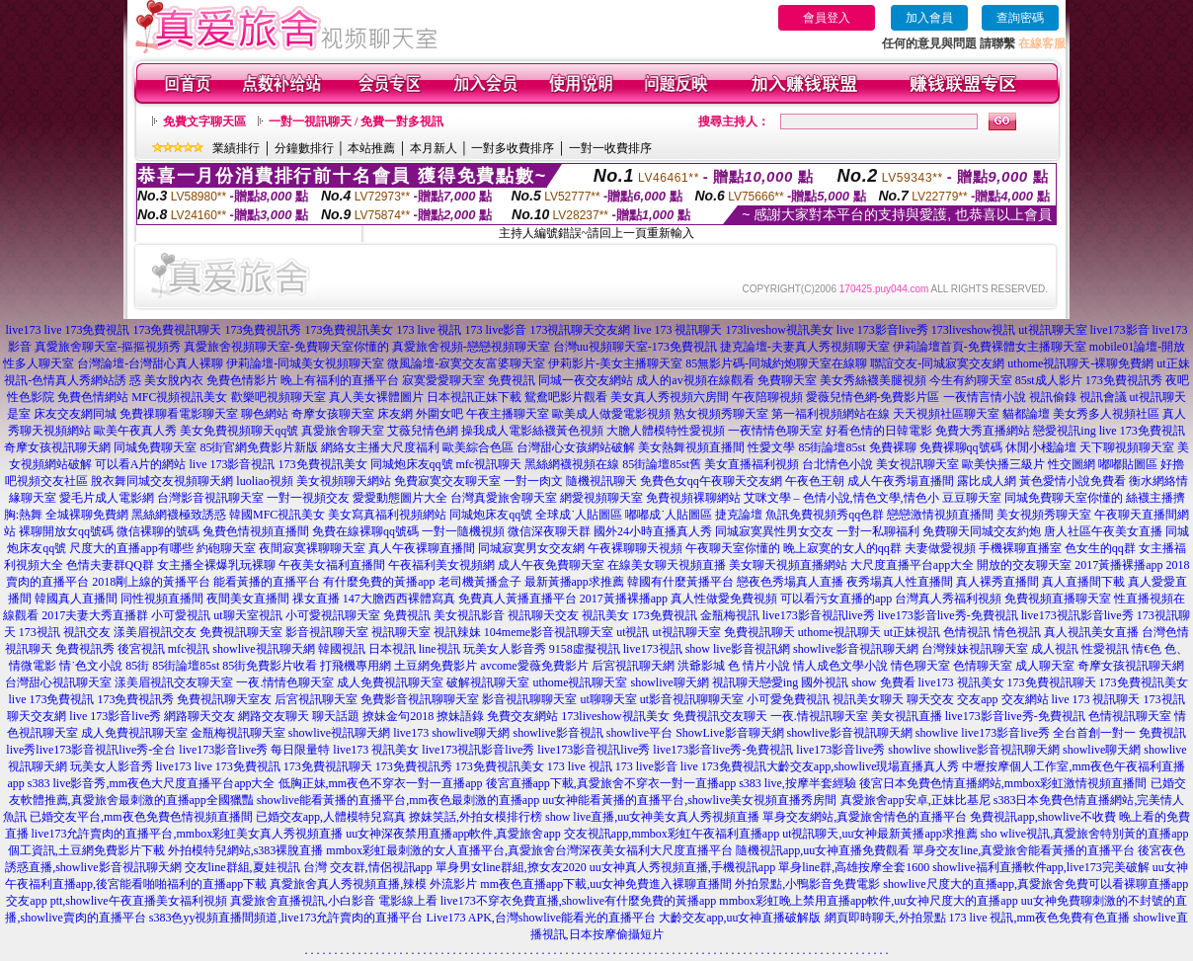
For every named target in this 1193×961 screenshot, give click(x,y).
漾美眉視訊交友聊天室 (174, 682)
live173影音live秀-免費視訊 (948, 615)
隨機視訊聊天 (601, 481)
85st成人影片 (1048, 380)
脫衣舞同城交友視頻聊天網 (162, 481)
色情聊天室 (982, 666)
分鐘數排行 (304, 148)
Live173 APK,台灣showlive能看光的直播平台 (542, 917)
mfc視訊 (189, 649)
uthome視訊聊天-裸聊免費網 (1080, 363)
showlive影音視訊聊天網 (855, 649)
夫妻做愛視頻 (940, 548)
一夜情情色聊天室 (775, 431)
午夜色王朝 (814, 481)
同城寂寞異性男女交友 (774, 531)
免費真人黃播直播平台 (517, 598)
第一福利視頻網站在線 (830, 414)
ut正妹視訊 (912, 632)
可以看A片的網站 (141, 464)
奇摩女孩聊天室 (332, 414)
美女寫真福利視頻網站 (387, 514)
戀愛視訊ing (1064, 431)
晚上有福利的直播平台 (339, 380)
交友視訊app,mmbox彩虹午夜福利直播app (671, 834)
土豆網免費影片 (435, 666)
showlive (936, 733)
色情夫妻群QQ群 (110, 565)
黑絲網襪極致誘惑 (178, 514)
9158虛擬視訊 (584, 649)
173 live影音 (495, 330)
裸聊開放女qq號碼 (66, 531)
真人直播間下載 (1083, 582)
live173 (22, 330)
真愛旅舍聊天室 (342, 431)
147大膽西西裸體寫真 (399, 598)
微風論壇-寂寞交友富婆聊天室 (466, 363)
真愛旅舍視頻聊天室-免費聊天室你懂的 (286, 347)
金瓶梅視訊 (729, 615)
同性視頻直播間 (161, 598)
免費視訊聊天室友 (224, 699)
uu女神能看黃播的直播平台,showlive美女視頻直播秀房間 (689, 800)
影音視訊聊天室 (326, 632)
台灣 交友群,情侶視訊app (368, 867)
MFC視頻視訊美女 (179, 397)
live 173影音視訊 (233, 464)
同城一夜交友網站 (585, 380)
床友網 (395, 414)
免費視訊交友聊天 (720, 716)
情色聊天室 (920, 666)
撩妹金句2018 (398, 716)
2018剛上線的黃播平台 (151, 582)
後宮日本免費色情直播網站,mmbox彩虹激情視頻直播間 (1003, 783)
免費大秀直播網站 (982, 431)
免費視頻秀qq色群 (836, 514)
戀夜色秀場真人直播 (790, 582)
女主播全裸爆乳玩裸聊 (216, 565)
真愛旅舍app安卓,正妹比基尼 (915, 800)
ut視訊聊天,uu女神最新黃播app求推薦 (880, 834)
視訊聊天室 (401, 632)
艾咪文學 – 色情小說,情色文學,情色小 (841, 498)
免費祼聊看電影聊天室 (178, 414)
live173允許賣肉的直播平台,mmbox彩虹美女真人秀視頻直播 (188, 834)
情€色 (1146, 649)
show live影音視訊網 (737, 649)
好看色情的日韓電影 (879, 431)
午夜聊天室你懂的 (732, 548)
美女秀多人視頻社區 (1106, 414)
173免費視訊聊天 (176, 330)
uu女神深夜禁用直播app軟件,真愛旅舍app (453, 834)
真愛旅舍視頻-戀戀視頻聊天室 (471, 347)
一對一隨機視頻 (463, 531)
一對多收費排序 (512, 148)
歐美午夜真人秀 (135, 431)
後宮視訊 (141, 649)
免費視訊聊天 (759, 632)
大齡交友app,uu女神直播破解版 (740, 917)
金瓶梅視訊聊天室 (238, 733)
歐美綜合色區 (478, 447)
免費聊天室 (787, 380)
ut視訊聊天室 (1052, 330)
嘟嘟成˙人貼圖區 (668, 514)
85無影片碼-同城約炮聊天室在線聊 (776, 363)
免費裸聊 (892, 447)
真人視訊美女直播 (1091, 632)
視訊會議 (1103, 397)
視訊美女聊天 (868, 699)
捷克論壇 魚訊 (752, 514)
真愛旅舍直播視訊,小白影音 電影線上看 (333, 901)
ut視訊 (632, 632)
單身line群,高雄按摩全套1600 (853, 867)
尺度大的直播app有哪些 (131, 548)
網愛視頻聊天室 (601, 498)
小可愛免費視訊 (788, 699)
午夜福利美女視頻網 (441, 565)
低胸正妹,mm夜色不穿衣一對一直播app (380, 783)
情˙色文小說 (90, 666)
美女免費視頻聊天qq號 (239, 431)
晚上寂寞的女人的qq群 (842, 548)
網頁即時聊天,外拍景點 (885, 917)
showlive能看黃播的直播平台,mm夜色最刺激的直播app (398, 800)
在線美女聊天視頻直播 (666, 565)
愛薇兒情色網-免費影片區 (873, 397)
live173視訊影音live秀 (1077, 615)
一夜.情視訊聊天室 (819, 716)
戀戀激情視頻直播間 (940, 514)
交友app (977, 699)
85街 (137, 666)
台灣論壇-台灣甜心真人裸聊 (150, 363)
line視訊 (439, 649)
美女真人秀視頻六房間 (669, 397)
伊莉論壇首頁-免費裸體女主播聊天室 (989, 347)
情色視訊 (1017, 632)
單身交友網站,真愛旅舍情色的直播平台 (864, 817)
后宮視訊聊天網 (633, 666)
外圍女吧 (439, 414)
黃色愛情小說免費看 (1072, 481)
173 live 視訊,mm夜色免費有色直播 (1040, 917)
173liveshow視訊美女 (779, 330)
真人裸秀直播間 (997, 582)
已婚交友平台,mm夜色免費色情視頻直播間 (141, 817)
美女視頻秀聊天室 (1043, 514)
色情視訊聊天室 (1129, 716)
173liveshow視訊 (973, 330)
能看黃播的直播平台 (266, 582)
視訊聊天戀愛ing (755, 682)
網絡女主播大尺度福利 (380, 447)
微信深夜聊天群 (549, 531)
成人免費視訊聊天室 (390, 682)
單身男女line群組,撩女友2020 (511, 867)
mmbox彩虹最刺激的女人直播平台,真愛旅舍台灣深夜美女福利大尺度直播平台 (529, 850)
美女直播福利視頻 (751, 464)
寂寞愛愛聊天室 (443, 380)
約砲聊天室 (226, 548)
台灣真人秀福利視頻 (948, 598)
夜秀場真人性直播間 (899, 582)
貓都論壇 (1026, 414)
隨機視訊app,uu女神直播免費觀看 (823, 850)
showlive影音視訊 (557, 733)
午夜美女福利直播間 (331, 565)
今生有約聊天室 (970, 380)
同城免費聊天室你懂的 (1063, 498)
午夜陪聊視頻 (767, 397)
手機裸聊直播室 (1020, 548)
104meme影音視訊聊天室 (548, 632)
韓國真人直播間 (76, 598)
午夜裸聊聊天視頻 (635, 548)
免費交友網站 (522, 716)
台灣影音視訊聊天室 (210, 498)
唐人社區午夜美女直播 (1103, 531)
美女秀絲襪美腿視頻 (873, 380)
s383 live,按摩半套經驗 (797, 783)
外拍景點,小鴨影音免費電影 (807, 884)
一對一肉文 (533, 481)
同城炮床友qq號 (411, 464)
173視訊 (39, 632)
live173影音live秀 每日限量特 (254, 750)
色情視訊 (967, 632)
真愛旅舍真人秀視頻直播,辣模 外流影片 (373, 884)
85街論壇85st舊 (661, 464)
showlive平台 (639, 733)
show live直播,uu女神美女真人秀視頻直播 (652, 817)
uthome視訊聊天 (839, 632)
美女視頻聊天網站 (343, 481)
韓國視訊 (341, 649)
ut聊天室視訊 (247, 615)
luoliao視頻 (264, 481)
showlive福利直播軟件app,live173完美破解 (1041, 867)
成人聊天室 (1044, 666)
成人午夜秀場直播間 (900, 481)
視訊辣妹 (457, 632)
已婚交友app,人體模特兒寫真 (331, 817)
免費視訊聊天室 (240, 632)
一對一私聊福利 (877, 531)
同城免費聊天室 (155, 447)
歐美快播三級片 (1003, 464)
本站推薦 (371, 148)
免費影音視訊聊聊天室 (419, 699)
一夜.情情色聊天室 (285, 682)
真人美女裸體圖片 (376, 397)
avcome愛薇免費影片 (534, 666)
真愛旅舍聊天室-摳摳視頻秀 (108, 347)
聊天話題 (335, 716)
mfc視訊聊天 (489, 464)
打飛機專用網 (355, 666)
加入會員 (929, 18)
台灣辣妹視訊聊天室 (974, 649)
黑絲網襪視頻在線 (571, 464)
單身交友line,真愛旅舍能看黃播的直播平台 (1024, 850)
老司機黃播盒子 (479, 582)
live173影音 (1120, 330)
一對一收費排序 (610, 148)
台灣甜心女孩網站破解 (576, 447)
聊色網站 (264, 414)
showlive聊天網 (669, 682)
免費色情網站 (92, 397)
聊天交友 (930, 699)
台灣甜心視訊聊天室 (58, 682)
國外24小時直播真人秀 (653, 531)
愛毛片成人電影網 (106, 498)
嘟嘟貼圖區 (1127, 464)
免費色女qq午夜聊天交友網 (711, 481)
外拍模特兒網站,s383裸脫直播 (246, 850)
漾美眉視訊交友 (155, 632)
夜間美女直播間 (247, 598)
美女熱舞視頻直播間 (691, 447)
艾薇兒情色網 (422, 431)
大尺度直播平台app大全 (912, 565)
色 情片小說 (759, 666)
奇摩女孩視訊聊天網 (57, 447)
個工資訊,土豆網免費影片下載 (86, 850)
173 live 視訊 (428, 330)
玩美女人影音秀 (504, 649)
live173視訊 (652, 649)
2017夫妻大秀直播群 (94, 615)
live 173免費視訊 (86, 330)
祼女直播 (316, 598)
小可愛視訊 (180, 615)
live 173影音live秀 (882, 330)
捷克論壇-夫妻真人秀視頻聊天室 (805, 347)
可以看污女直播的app (836, 598)
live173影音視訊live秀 (818, 615)
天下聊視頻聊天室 (1126, 447)
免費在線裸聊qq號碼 (365, 531)
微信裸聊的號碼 (158, 531)
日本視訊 (392, 649)
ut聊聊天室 (608, 699)
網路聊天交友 (199, 716)
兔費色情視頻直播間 (255, 531)
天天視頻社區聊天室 (946, 414)
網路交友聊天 (273, 716)
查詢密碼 (1020, 18)
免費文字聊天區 (204, 121)
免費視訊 (511, 380)
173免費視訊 (664, 615)
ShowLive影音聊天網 (729, 733)
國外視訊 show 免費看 (858, 682)
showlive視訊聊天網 (263, 649)
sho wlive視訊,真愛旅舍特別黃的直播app (1085, 834)
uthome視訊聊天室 (579, 682)
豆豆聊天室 (971, 498)
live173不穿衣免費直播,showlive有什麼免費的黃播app (578, 901)
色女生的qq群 (1100, 548)
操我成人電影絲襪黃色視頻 (532, 431)
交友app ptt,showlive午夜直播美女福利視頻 (116, 901)
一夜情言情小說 (984, 397)
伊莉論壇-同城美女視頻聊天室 (305, 363)
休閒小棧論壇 (1040, 447)
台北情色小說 (837, 464)
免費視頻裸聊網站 (693, 498)
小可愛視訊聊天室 (332, 615)
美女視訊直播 (906, 716)
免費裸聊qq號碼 (960, 447)
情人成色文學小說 (840, 666)
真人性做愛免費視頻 (724, 598)
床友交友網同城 (75, 414)
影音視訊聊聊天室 (529, 699)
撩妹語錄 (460, 716)
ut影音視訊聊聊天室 (692, 699)
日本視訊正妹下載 (474, 397)
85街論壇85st (831, 447)
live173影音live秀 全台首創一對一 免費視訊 (1073, 733)
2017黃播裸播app (1118, 565)
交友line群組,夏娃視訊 (242, 867)
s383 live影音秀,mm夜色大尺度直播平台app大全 (152, 783)
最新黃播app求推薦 (574, 582)
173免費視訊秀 (262, 330)
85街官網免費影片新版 (258, 447)
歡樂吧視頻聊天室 (278, 397)
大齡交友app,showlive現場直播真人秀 (863, 766)
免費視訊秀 (85, 649)
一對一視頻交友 (308, 498)
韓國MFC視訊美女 (277, 514)
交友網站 (1025, 699)
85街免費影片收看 (269, 666)
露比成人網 (986, 481)
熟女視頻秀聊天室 (721, 414)
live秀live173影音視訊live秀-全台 (91, 750)
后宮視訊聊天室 (316, 699)
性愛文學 (771, 447)
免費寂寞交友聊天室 (447, 481)
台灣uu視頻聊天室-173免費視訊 (635, 347)
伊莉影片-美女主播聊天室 (615, 363)
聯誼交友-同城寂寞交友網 (937, 363)
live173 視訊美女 (961, 682)
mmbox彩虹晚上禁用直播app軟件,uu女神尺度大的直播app (868, 901)
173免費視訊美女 (348, 330)
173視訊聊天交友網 (579, 330)
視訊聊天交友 (543, 615)
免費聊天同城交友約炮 (981, 531)
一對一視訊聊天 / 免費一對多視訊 (356, 121)
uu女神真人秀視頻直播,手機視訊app (682, 867)
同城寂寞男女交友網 (531, 548)
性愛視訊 (1105, 649)
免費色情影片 (242, 380)
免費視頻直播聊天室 (1057, 598)
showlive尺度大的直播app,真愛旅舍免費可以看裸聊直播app (1035, 884)
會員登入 (826, 18)
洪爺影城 (701, 666)
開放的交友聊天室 (1024, 565)
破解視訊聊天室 (487, 682)
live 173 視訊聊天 (677, 330)
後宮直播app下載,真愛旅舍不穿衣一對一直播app (611, 783)
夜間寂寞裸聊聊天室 (312, 548)
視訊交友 (87, 632)
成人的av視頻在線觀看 (695, 380)
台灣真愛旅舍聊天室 (503, 498)
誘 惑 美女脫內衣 (159, 380)
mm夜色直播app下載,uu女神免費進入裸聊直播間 (606, 884)
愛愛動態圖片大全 (400, 498)
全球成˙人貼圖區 (578, 514)
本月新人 (433, 148)
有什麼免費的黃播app (379, 582)
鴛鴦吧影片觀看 (565, 397)
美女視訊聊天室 (917, 464)
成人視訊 (1054, 649)
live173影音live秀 (840, 750)
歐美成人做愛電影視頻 (611, 414)
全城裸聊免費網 (86, 514)
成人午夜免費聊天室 (551, 565)
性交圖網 (1071, 464)
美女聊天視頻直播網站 (788, 565)
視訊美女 (605, 615)
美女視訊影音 (469, 615)
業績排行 (236, 148)
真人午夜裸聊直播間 (421, 548)
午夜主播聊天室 (507, 414)
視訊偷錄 (1052, 397)
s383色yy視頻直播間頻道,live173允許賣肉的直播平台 (286, 917)
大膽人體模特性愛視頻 (665, 431)
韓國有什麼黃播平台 (680, 582)
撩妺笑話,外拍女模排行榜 (475, 817)
